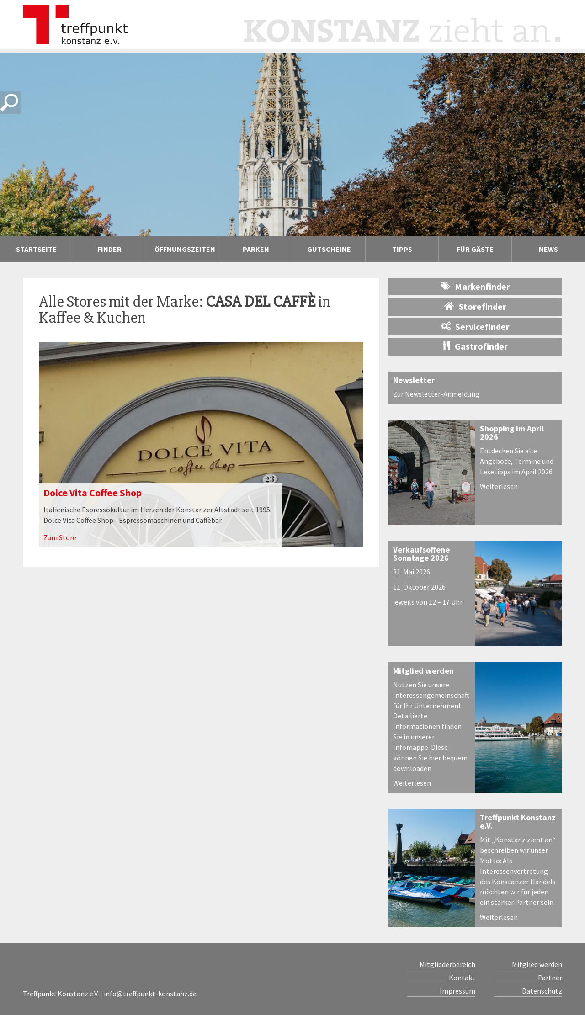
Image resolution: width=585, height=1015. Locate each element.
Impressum (457, 990)
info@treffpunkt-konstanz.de (150, 993)
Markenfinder (475, 286)
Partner (550, 977)
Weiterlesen (499, 486)
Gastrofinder (475, 346)
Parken (256, 249)
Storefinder (475, 306)
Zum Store (59, 537)
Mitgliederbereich (447, 964)
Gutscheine (329, 249)
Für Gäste (475, 249)
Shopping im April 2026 (512, 432)
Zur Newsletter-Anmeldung (436, 394)
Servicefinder (475, 326)
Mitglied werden (423, 670)
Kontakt (462, 977)
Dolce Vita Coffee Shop (92, 492)
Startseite (36, 249)
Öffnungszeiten (184, 249)
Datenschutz (542, 990)
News (548, 249)
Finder (109, 249)
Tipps (402, 249)
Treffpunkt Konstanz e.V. (518, 821)
